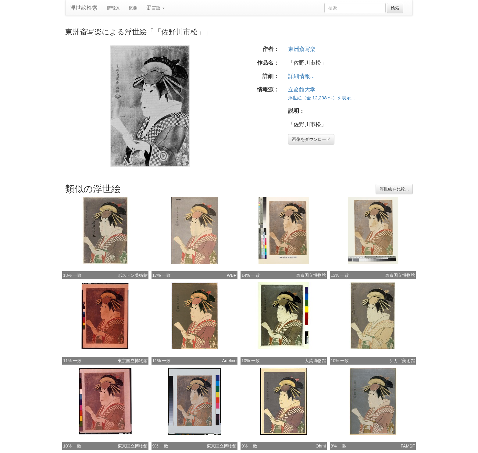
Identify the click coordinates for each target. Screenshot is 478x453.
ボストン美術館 (133, 275)
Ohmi (321, 446)
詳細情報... (301, 76)
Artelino (229, 360)
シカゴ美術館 (402, 360)
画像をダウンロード (311, 139)
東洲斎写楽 (302, 49)
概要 (133, 7)
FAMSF (408, 446)
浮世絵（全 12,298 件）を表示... (321, 97)
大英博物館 (315, 360)
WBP (232, 275)
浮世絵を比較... (394, 189)
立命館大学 (302, 90)
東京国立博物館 (311, 275)
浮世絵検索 (84, 8)
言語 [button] (155, 7)
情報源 (113, 7)
